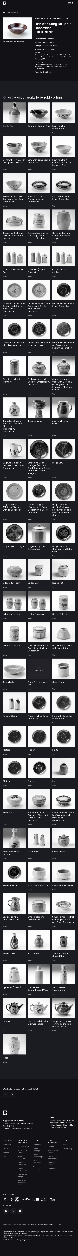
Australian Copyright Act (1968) (46, 66)
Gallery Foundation (52, 1157)
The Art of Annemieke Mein (22, 1183)
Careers (51, 1146)
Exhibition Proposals (21, 1157)
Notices (6, 1153)
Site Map (58, 1225)
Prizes (5, 1157)
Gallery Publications (22, 1170)
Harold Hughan (44, 32)
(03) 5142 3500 (8, 1126)
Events (5, 1149)
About (65, 1145)
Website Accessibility (45, 1225)
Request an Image (22, 1176)
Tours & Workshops (37, 1168)
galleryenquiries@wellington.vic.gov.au (17, 1128)
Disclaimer (32, 1225)
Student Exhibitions (37, 1162)
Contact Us (7, 1225)
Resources (37, 1145)
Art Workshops (23, 1146)
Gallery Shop (67, 1149)
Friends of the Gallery (53, 1151)
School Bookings (36, 1150)
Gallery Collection (22, 1164)
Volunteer (51, 1169)
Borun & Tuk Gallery (22, 1151)
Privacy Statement (19, 1225)
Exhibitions (7, 1145)
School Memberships (38, 1156)
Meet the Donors (51, 1164)
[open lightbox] (17, 46)
